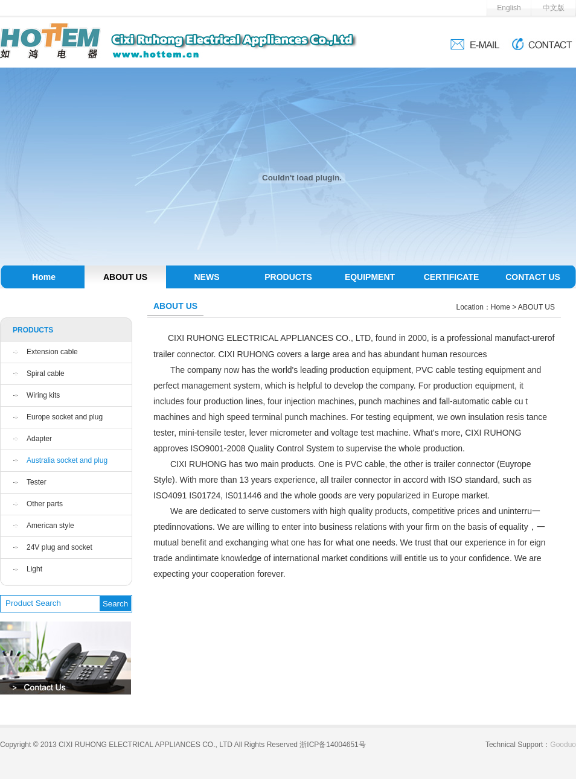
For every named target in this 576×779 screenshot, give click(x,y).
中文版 (554, 8)
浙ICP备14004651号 (332, 744)
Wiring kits (43, 395)
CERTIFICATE (451, 277)
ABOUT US (125, 277)
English (508, 8)
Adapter (39, 438)
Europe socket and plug (65, 417)
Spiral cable (46, 373)
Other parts (45, 504)
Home (44, 277)
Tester (36, 482)
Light (34, 569)
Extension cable (52, 352)
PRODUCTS (288, 277)
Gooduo (563, 744)
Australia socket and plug (67, 460)
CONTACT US (532, 277)
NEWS (207, 277)
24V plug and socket (59, 547)
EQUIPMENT (370, 277)
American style (50, 525)
